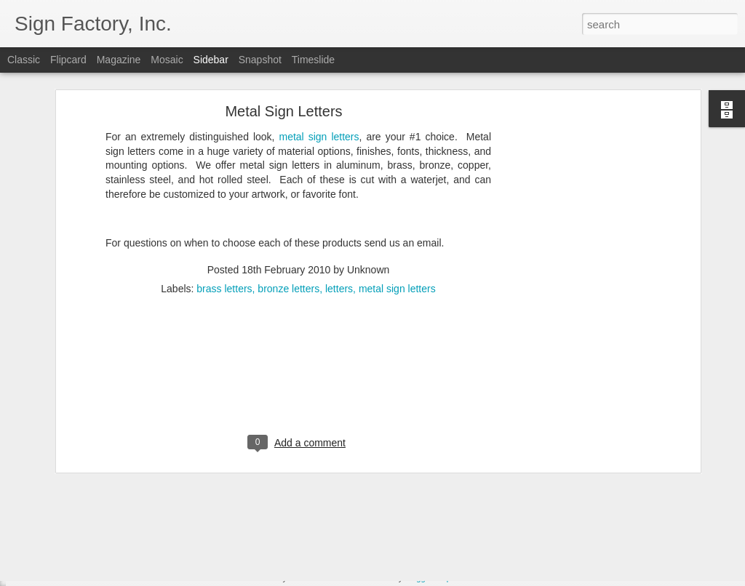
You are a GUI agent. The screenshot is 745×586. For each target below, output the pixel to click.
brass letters (224, 223)
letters (339, 223)
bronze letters (288, 223)
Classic (23, 59)
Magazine (119, 59)
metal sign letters (397, 223)
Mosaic (167, 59)
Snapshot (260, 59)
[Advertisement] (571, 274)
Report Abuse (461, 578)
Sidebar (211, 59)
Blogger (418, 578)
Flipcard (68, 59)
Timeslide (313, 59)
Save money (60, 547)
